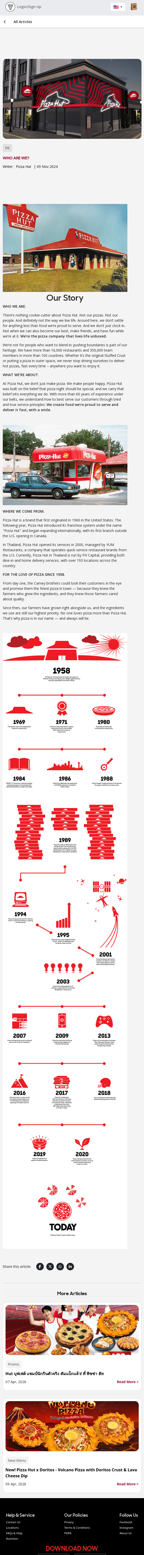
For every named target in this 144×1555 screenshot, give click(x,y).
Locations (12, 1527)
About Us (126, 1533)
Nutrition (12, 1538)
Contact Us (13, 1522)
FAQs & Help (14, 1533)
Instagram (126, 1527)
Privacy (69, 1522)
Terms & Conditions (77, 1527)
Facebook (126, 1522)
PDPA (67, 1533)
